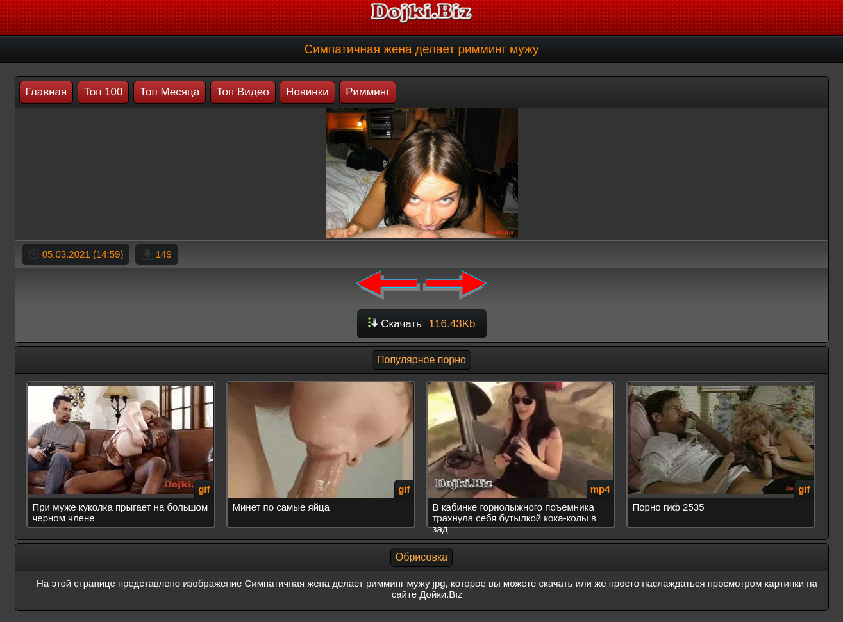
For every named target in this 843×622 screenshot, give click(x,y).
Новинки (307, 92)
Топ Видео (243, 92)
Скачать (422, 324)
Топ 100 (103, 92)
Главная (46, 92)
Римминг (368, 92)
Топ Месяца (169, 92)
